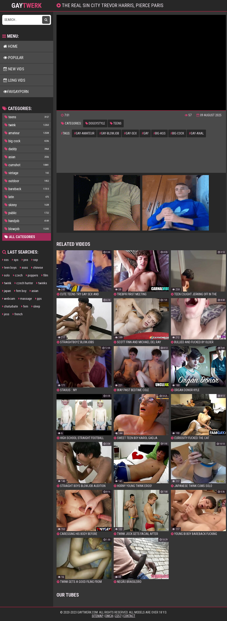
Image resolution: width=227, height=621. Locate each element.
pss (25, 260)
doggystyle (95, 123)
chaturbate (10, 306)
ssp (34, 260)
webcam (8, 299)
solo (6, 275)
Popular (13, 57)
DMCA (109, 616)
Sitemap (97, 616)
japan (6, 291)
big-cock (177, 133)
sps (15, 260)
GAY (27, 5)
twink (6, 283)
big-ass (159, 133)
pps (38, 299)
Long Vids (14, 80)
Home (10, 46)
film (44, 275)
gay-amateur (84, 133)
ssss (24, 268)
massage (25, 299)
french (18, 314)
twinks (41, 283)
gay (145, 133)
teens (115, 123)
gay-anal (196, 133)
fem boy (20, 291)
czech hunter (24, 283)
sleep (35, 306)
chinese (37, 268)
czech (18, 275)
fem (24, 306)
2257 (118, 616)
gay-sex (130, 133)
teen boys (9, 268)
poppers (32, 275)
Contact (129, 616)
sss (5, 260)
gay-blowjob (109, 133)
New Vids (13, 69)
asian (34, 291)
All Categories (19, 237)
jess (5, 314)
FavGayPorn (16, 91)
